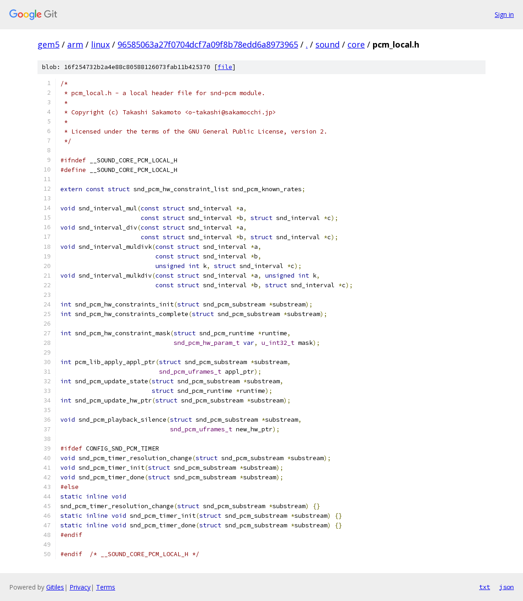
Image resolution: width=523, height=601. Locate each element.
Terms (105, 587)
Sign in (504, 14)
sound (327, 44)
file (225, 67)
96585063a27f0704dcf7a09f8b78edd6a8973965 (207, 44)
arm (75, 44)
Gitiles (55, 587)
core (356, 44)
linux (100, 44)
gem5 (48, 44)
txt (484, 587)
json (506, 587)
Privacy (80, 587)
